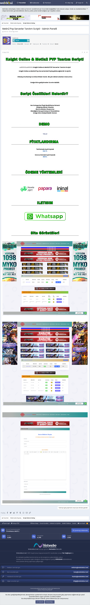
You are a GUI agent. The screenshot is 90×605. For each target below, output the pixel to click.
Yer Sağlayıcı (67, 553)
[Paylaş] (84, 52)
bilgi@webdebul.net (80, 581)
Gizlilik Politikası (66, 523)
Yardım (74, 523)
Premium (48, 3)
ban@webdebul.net (81, 572)
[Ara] (86, 3)
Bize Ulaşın (35, 523)
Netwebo (52, 549)
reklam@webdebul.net (79, 567)
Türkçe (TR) (15, 523)
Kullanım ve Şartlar (55, 523)
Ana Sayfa (81, 523)
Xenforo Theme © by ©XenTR (45, 590)
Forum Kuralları (44, 523)
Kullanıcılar (35, 3)
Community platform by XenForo (45, 588)
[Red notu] (87, 9)
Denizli (56, 44)
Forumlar (22, 3)
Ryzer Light (6, 523)
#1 (87, 52)
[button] (28, 3)
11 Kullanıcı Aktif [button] (12, 531)
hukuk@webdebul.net (80, 577)
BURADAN (59, 559)
